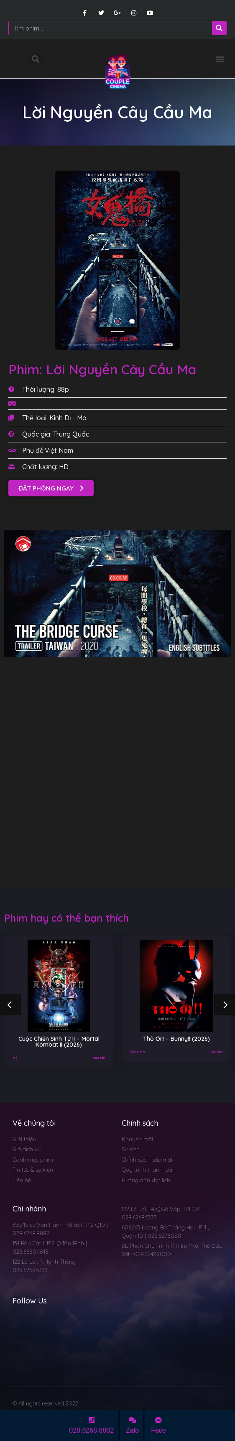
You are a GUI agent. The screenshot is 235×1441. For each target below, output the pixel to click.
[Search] (219, 28)
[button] (220, 59)
